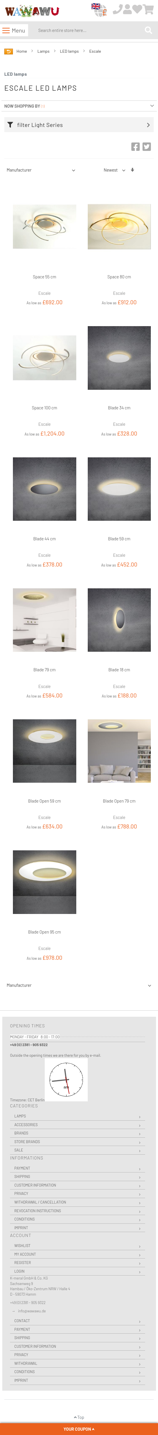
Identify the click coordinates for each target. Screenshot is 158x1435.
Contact (22, 1320)
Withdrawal (25, 1363)
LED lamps (70, 51)
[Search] (148, 30)
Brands (21, 1133)
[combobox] (90, 30)
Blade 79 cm (45, 669)
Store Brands (27, 1141)
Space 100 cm (44, 407)
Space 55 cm (44, 276)
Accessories (26, 1124)
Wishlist (22, 1245)
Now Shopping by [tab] (22, 106)
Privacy (21, 1193)
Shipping (22, 1176)
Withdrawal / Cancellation (40, 1202)
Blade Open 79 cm (119, 800)
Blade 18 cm (119, 669)
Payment (22, 1168)
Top (79, 1417)
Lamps (44, 51)
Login (19, 1271)
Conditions (24, 1219)
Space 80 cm (119, 276)
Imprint (21, 1227)
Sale (18, 1150)
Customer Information (35, 1185)
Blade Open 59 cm (44, 800)
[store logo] (32, 11)
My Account (25, 1254)
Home (22, 51)
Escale (95, 51)
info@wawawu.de (32, 1311)
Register (22, 1262)
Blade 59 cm (119, 538)
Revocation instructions (37, 1210)
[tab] (80, 124)
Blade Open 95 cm (44, 931)
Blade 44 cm (44, 538)
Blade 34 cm (119, 407)
